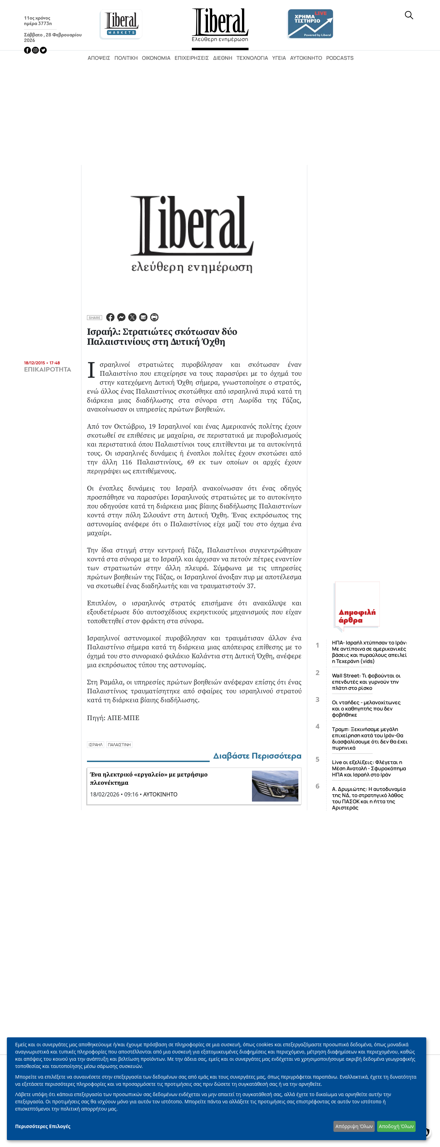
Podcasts (340, 58)
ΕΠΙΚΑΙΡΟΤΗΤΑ (47, 369)
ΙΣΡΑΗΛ (95, 745)
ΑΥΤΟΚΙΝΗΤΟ (160, 794)
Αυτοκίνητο (306, 58)
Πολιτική (126, 58)
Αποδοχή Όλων (396, 1126)
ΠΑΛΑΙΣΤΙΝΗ (119, 745)
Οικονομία (156, 58)
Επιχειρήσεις (192, 58)
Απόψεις (99, 58)
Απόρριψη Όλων (354, 1126)
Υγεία (279, 58)
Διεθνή (222, 58)
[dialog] (216, 1088)
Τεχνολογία (252, 58)
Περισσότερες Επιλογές (42, 1126)
